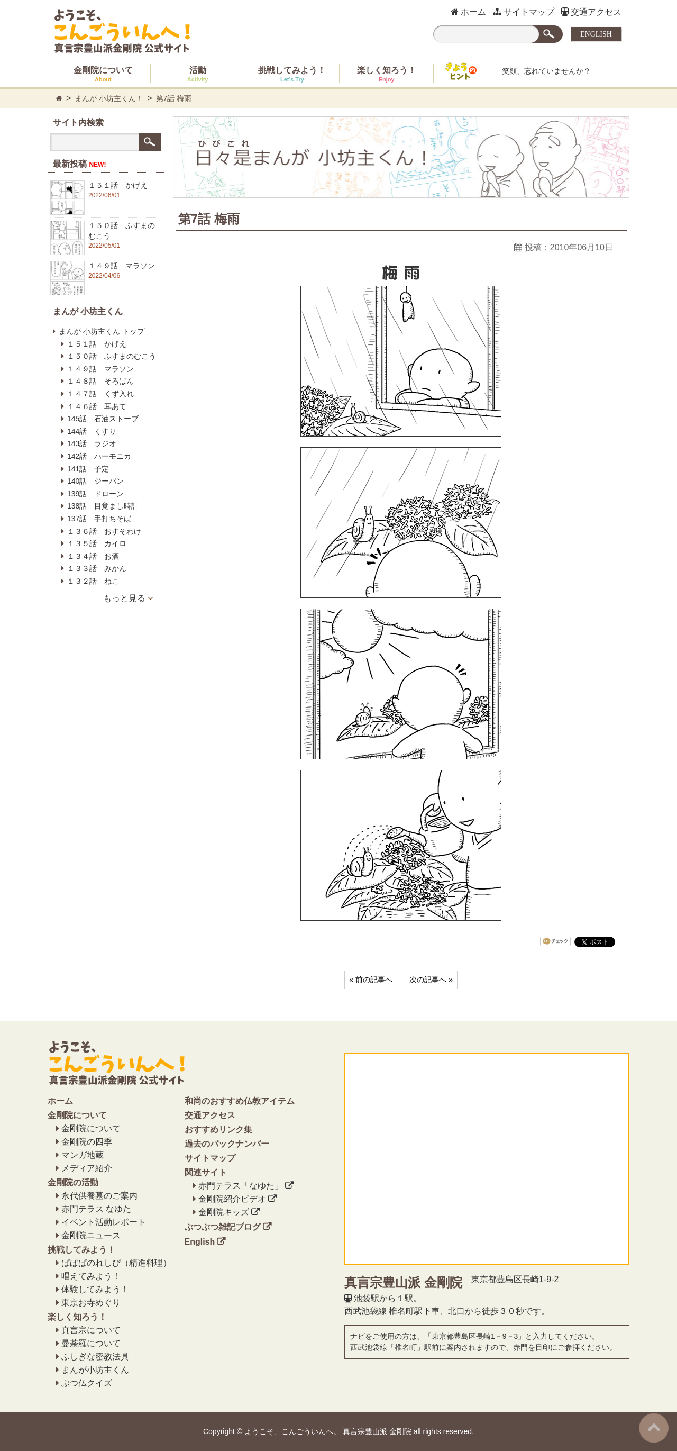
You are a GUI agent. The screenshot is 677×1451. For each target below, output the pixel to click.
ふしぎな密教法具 (95, 1356)
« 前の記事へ (370, 979)
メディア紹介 (86, 1168)
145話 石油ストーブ (103, 418)
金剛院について (103, 74)
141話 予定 (88, 469)
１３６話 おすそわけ (104, 531)
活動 (197, 74)
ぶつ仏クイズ (86, 1383)
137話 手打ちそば (99, 518)
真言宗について (91, 1330)
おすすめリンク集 (218, 1129)
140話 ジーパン (95, 481)
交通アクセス (591, 11)
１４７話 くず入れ (100, 393)
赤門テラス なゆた (96, 1208)
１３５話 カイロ (96, 543)
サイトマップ (523, 11)
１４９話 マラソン (100, 369)
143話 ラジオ (91, 443)
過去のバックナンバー (227, 1143)
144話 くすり (91, 431)
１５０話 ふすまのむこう (111, 356)
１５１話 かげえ (96, 344)
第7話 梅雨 (174, 98)
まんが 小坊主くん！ (109, 98)
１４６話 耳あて (96, 406)
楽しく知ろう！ (386, 74)
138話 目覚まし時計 (103, 506)
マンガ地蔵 (82, 1154)
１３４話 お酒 (93, 556)
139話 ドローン (95, 493)
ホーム (468, 11)
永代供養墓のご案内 (99, 1195)
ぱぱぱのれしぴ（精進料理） (116, 1262)
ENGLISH (596, 34)
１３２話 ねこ (93, 581)
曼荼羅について (91, 1343)
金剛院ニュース (91, 1235)
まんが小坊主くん (95, 1369)
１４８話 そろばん (100, 381)
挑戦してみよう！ (292, 74)
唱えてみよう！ (91, 1276)
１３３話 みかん (96, 568)
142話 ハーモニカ (99, 456)
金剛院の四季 (86, 1141)
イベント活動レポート (103, 1222)
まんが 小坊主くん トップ (101, 331)
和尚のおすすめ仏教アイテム (240, 1100)
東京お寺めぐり (91, 1302)
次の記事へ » (431, 979)
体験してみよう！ (95, 1289)
